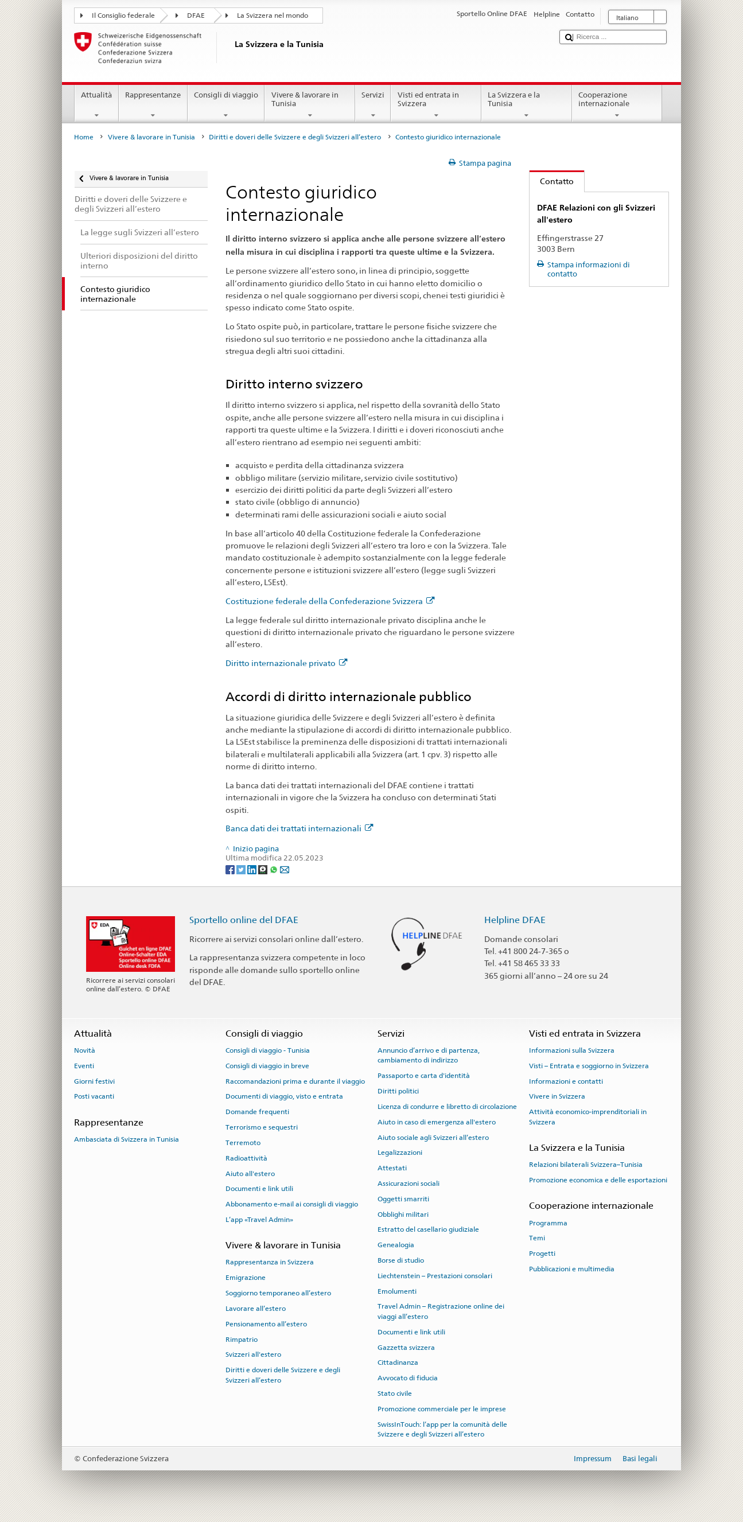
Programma (548, 1223)
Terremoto (242, 1143)
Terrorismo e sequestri (261, 1127)
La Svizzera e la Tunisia (526, 105)
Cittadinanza (398, 1362)
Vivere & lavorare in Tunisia (310, 105)
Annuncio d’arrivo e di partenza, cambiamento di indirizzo (429, 1055)
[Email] (284, 869)
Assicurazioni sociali (408, 1184)
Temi (537, 1238)
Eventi (84, 1066)
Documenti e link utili (259, 1189)
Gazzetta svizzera (406, 1347)
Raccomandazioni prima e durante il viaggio (295, 1081)
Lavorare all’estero (255, 1309)
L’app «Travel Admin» (259, 1220)
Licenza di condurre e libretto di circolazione (447, 1107)
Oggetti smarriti (403, 1199)
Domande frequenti (257, 1112)
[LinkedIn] (252, 869)
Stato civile (395, 1393)
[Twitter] (241, 869)
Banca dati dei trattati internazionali (299, 828)
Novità (84, 1050)
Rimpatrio (241, 1339)
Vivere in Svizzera (557, 1096)
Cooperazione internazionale (617, 105)
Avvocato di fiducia (408, 1378)
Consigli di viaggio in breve (267, 1066)
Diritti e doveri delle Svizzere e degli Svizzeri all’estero (295, 137)
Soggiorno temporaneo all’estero (278, 1293)
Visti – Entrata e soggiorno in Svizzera (589, 1066)
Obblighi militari (403, 1214)
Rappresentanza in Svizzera (269, 1262)
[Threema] (263, 869)
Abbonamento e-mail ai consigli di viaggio (291, 1204)
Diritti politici (398, 1091)
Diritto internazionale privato (286, 663)
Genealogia (396, 1245)
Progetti (542, 1253)
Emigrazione (245, 1278)
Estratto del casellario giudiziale (428, 1229)
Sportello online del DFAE (243, 919)
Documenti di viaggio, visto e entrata (284, 1096)
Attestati (392, 1168)
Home (84, 137)
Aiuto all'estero (250, 1173)
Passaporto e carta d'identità (424, 1076)
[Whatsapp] (274, 869)
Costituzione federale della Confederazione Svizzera (329, 601)
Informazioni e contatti (566, 1081)
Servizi (373, 105)
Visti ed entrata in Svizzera (436, 105)
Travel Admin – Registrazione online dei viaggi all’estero (441, 1311)
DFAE (196, 15)
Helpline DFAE (515, 919)
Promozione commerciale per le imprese (442, 1409)
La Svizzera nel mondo (272, 15)
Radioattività (246, 1158)
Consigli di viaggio (226, 105)
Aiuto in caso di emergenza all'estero (437, 1122)
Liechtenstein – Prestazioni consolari (435, 1276)
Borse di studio (401, 1260)
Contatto (552, 181)
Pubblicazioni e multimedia (571, 1269)
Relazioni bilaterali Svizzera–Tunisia (586, 1165)
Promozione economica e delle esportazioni (598, 1180)
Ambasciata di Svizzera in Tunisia (126, 1139)
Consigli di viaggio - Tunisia (267, 1050)
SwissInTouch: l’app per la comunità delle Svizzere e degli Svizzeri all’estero (442, 1429)
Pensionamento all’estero (266, 1324)
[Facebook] (230, 869)
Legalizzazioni (400, 1153)
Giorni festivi (94, 1081)
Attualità (96, 105)
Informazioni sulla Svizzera (571, 1050)
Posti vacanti (94, 1096)
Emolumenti (397, 1291)
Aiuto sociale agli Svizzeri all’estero (433, 1137)
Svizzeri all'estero (253, 1354)
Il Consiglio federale (123, 15)
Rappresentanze (153, 105)
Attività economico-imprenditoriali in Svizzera (588, 1117)
